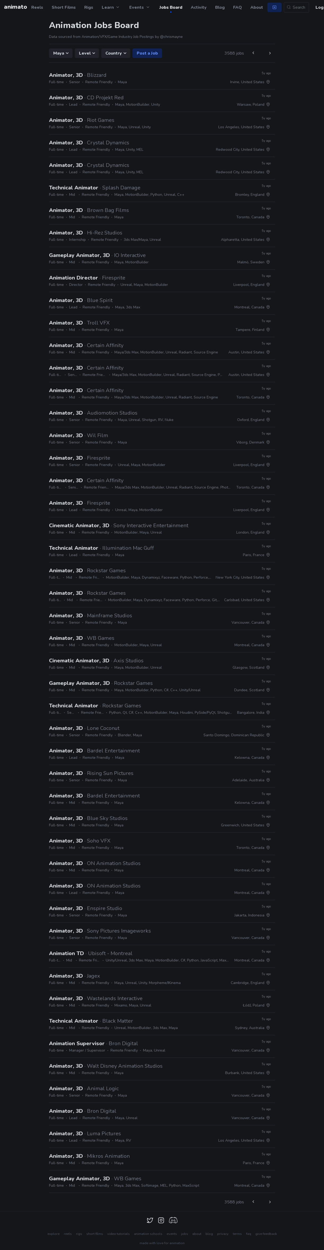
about (196, 1233)
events (172, 1233)
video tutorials (118, 1233)
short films (94, 1233)
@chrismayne (171, 36)
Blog (220, 7)
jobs (184, 1233)
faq (248, 1233)
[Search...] (296, 7)
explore (53, 1233)
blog (209, 1233)
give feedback (266, 1233)
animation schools (148, 1233)
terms (237, 1233)
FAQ (237, 7)
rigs (79, 1233)
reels (68, 1233)
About (256, 7)
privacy (223, 1233)
